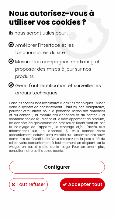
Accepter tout (82, 184)
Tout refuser (28, 184)
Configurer (57, 167)
